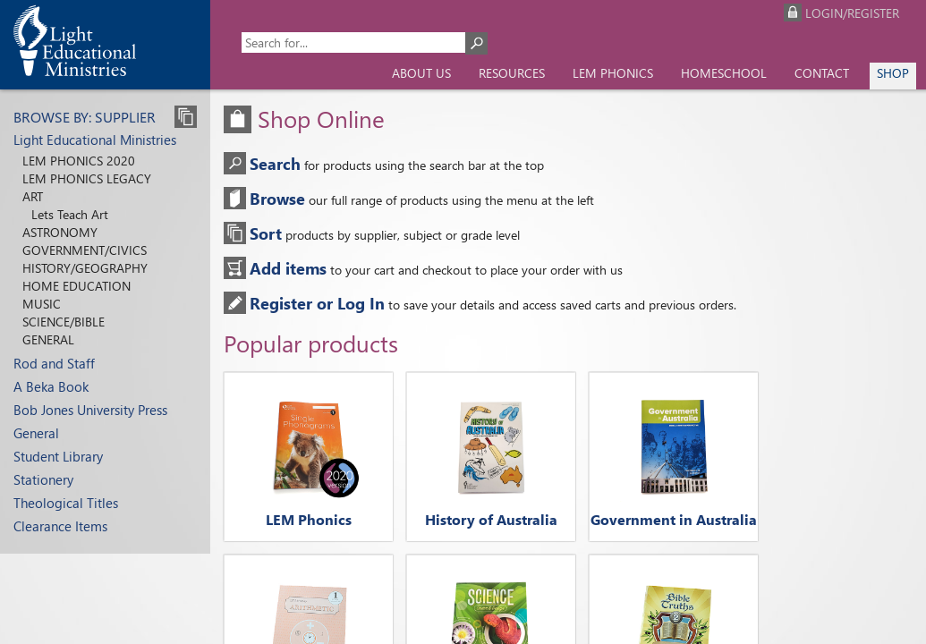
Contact (821, 72)
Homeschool (724, 72)
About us (421, 72)
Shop (893, 72)
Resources (512, 72)
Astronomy (60, 232)
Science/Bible (63, 321)
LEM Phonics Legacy (86, 178)
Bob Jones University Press (90, 410)
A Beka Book (51, 386)
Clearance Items (60, 526)
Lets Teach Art (69, 214)
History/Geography (85, 267)
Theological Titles (65, 503)
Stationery (43, 479)
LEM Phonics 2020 (78, 160)
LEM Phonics (613, 72)
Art (32, 196)
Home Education (76, 285)
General (48, 339)
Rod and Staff (54, 363)
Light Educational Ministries (94, 139)
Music (41, 303)
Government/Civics (84, 250)
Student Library (58, 456)
